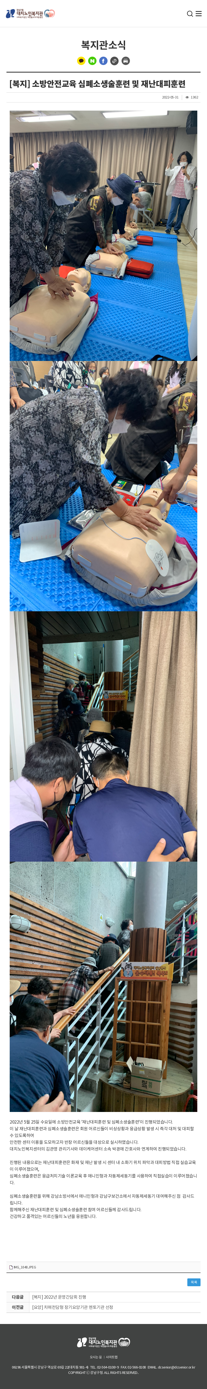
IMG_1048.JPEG (22, 1267)
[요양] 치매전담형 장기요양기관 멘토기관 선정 (72, 1307)
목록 (194, 1282)
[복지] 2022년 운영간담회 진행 (59, 1297)
